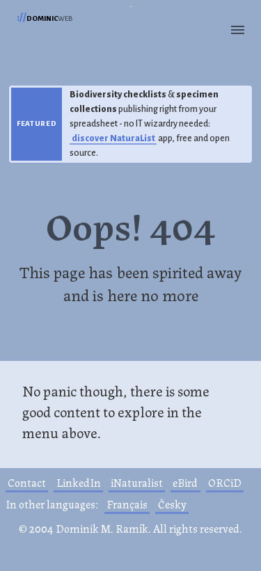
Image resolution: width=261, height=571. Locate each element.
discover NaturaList (113, 138)
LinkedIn (78, 482)
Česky (172, 504)
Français (127, 504)
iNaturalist (137, 482)
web (44, 17)
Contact (27, 482)
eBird (185, 482)
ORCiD (225, 482)
